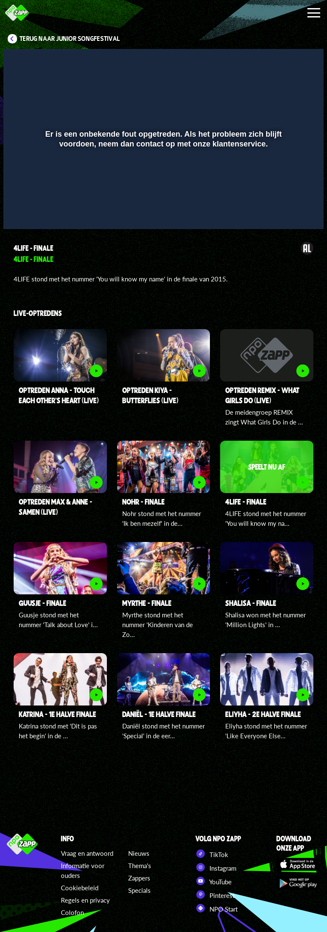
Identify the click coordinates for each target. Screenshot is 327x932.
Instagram (215, 867)
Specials (139, 890)
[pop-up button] (288, 210)
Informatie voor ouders (82, 870)
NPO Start (216, 908)
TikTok (211, 854)
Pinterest (215, 894)
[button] (21, 210)
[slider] (162, 192)
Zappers (139, 878)
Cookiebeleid (79, 888)
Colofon (72, 912)
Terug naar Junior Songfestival (70, 39)
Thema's (139, 865)
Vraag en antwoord (87, 853)
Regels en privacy (85, 900)
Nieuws (138, 853)
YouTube (213, 881)
